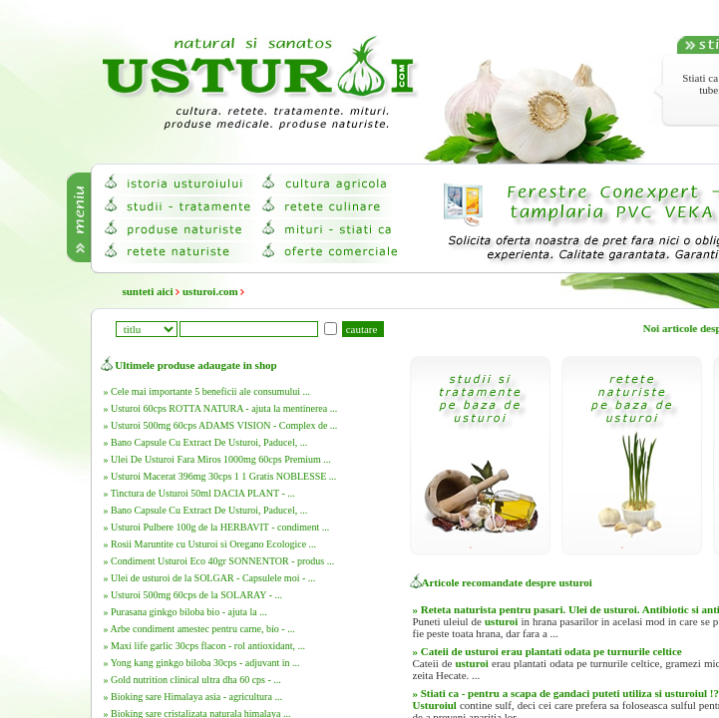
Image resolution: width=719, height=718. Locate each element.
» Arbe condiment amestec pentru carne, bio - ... (199, 628)
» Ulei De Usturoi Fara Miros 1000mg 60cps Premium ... (217, 459)
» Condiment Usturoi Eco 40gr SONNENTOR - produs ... (219, 560)
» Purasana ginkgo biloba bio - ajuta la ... (185, 611)
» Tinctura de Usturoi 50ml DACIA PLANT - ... (199, 493)
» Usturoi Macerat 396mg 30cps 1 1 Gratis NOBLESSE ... (220, 476)
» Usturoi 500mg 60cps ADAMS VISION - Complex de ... (221, 425)
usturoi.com (210, 291)
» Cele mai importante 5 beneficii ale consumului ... (207, 391)
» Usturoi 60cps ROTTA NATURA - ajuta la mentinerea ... (221, 408)
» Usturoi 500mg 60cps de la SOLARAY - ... (193, 594)
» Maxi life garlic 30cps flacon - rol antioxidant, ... (204, 645)
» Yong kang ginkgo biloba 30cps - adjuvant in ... (202, 662)
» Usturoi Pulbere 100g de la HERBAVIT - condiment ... (217, 527)
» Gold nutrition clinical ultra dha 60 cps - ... (192, 679)
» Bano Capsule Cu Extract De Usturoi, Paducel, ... (206, 442)
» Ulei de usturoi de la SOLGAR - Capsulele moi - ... (210, 577)
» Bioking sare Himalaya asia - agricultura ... (193, 696)
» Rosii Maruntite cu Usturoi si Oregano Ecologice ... (210, 543)
